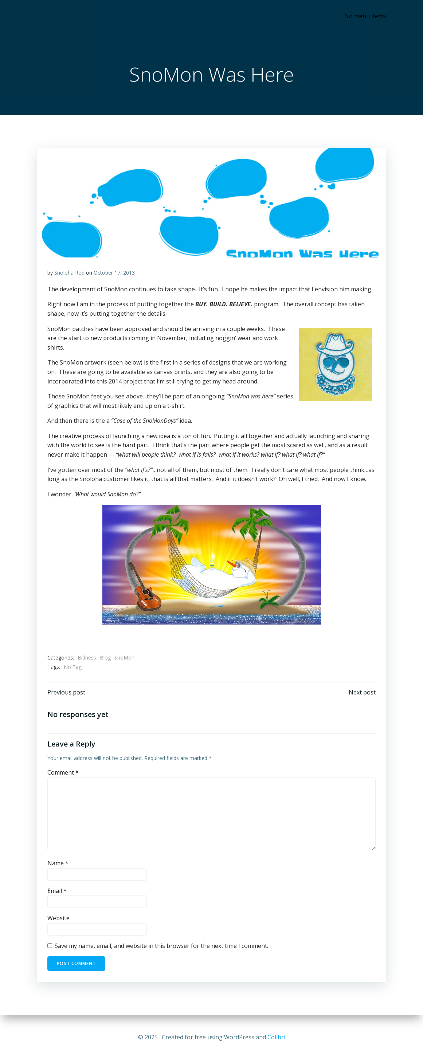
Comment (63, 773)
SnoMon (125, 658)
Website (59, 919)
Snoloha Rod (70, 273)
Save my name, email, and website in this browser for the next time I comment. (162, 947)
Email (57, 892)
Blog (105, 658)
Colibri (276, 1037)
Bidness (87, 658)
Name (58, 864)
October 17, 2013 (114, 273)
